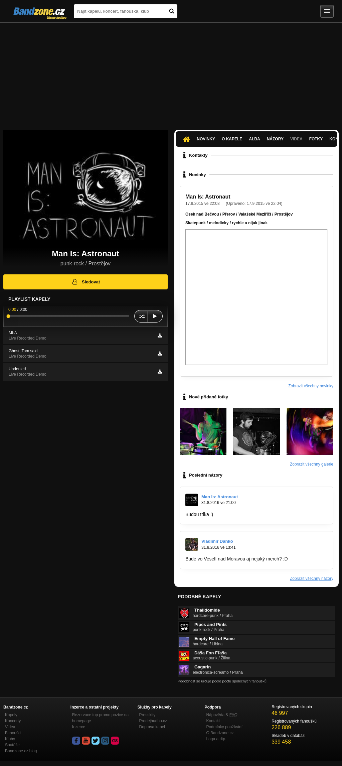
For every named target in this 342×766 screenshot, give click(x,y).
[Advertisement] (171, 73)
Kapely (11, 715)
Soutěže (12, 745)
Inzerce (78, 727)
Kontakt (213, 721)
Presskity (147, 715)
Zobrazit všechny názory (311, 578)
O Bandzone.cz (219, 733)
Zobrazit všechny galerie (311, 464)
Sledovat (85, 281)
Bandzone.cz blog (21, 751)
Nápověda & (221, 715)
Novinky (206, 139)
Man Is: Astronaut (207, 197)
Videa (296, 139)
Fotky (316, 139)
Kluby (10, 739)
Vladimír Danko (217, 541)
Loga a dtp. (216, 739)
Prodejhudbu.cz (153, 721)
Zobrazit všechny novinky (310, 386)
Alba (254, 139)
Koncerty (13, 721)
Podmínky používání (224, 727)
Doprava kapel (152, 727)
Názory (275, 139)
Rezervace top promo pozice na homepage (100, 718)
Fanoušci (13, 733)
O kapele (232, 139)
